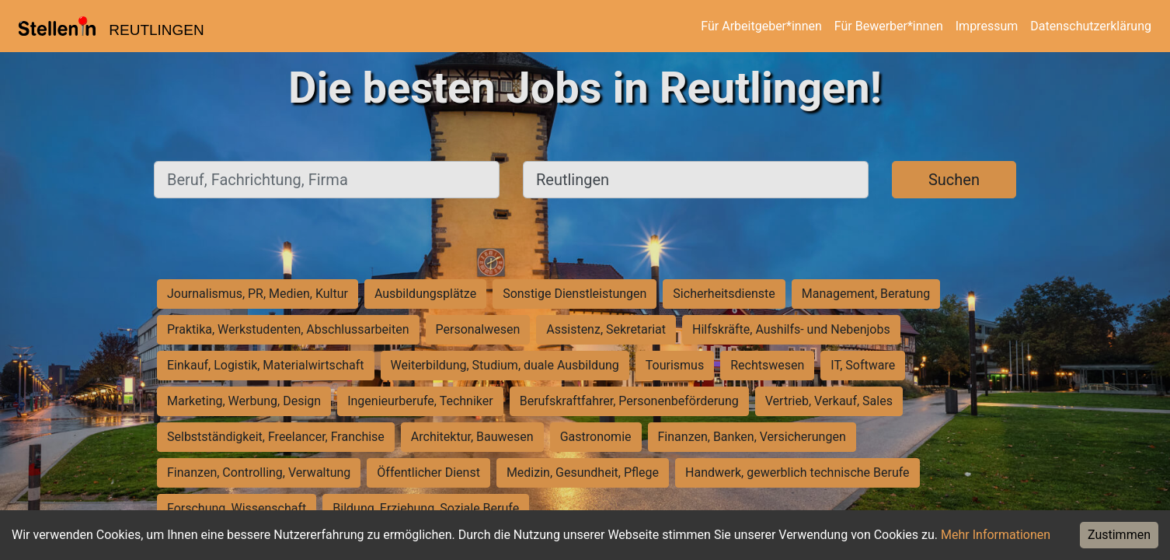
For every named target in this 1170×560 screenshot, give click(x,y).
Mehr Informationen (995, 534)
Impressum (987, 26)
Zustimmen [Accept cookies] (1119, 534)
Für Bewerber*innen (888, 26)
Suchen (954, 179)
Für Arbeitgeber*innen (761, 26)
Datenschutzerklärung (1090, 26)
